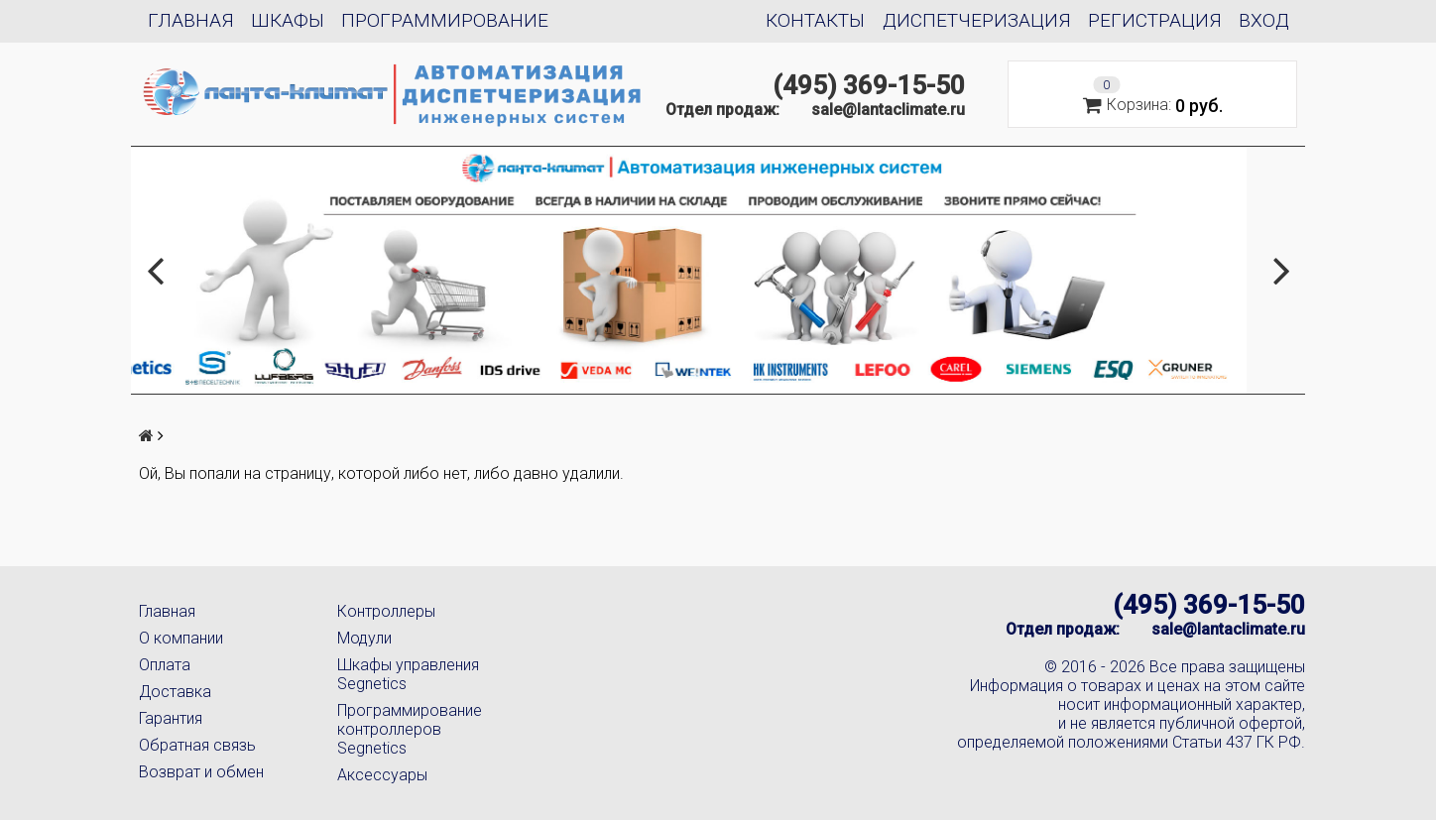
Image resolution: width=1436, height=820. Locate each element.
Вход (1264, 20)
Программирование (444, 20)
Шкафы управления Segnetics (408, 674)
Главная (191, 20)
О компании (181, 638)
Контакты (815, 20)
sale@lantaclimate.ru (888, 109)
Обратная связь (197, 745)
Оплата (164, 664)
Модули (364, 638)
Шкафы (287, 20)
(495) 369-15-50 (869, 85)
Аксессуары (382, 774)
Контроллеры (386, 611)
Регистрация (1155, 20)
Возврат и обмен (201, 771)
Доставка (175, 691)
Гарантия (170, 718)
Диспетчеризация (977, 20)
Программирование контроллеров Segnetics (409, 729)
